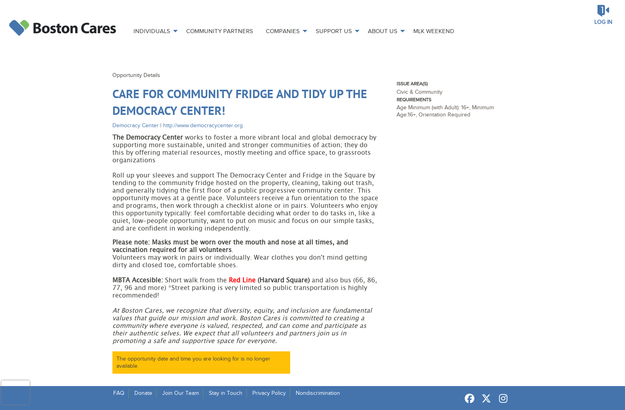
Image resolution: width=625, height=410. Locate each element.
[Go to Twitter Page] (485, 398)
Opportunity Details (136, 75)
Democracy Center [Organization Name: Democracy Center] (135, 125)
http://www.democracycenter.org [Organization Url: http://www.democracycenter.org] (203, 125)
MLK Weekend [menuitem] (433, 31)
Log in (603, 22)
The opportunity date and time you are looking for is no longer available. (193, 362)
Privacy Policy (269, 393)
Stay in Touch (225, 393)
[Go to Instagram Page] (501, 398)
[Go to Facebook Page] (468, 398)
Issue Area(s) (412, 84)
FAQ (118, 393)
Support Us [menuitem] (334, 31)
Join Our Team (180, 393)
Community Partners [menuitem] (219, 31)
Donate (143, 393)
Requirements (414, 99)
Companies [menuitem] (283, 31)
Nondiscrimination (318, 393)
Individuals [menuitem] (152, 31)
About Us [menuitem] (382, 31)
